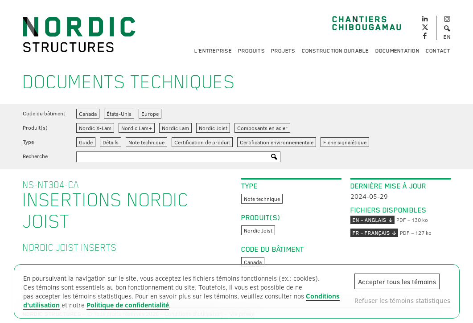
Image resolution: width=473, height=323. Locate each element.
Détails (111, 142)
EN (447, 37)
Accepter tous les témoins (397, 281)
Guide (86, 142)
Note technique (146, 142)
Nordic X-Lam (95, 127)
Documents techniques (129, 82)
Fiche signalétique (344, 142)
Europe (150, 113)
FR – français (374, 233)
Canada (88, 113)
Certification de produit (202, 142)
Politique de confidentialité (127, 304)
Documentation (397, 51)
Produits (251, 51)
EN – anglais (372, 220)
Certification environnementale (276, 142)
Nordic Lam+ (136, 127)
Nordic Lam (175, 127)
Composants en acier (262, 127)
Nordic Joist (213, 127)
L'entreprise (213, 51)
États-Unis (119, 113)
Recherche (35, 155)
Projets (283, 51)
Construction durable (335, 51)
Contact (438, 51)
